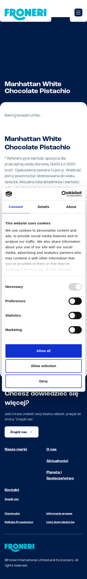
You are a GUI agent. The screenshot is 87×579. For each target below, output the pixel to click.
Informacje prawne (59, 513)
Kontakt (12, 490)
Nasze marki (16, 449)
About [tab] (71, 207)
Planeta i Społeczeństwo (60, 475)
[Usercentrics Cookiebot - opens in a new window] (62, 194)
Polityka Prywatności (19, 522)
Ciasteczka (12, 513)
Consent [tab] (16, 207)
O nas (51, 449)
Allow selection (43, 366)
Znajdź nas (12, 499)
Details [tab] (43, 207)
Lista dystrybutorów (60, 522)
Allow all (43, 351)
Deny (43, 381)
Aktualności (57, 461)
